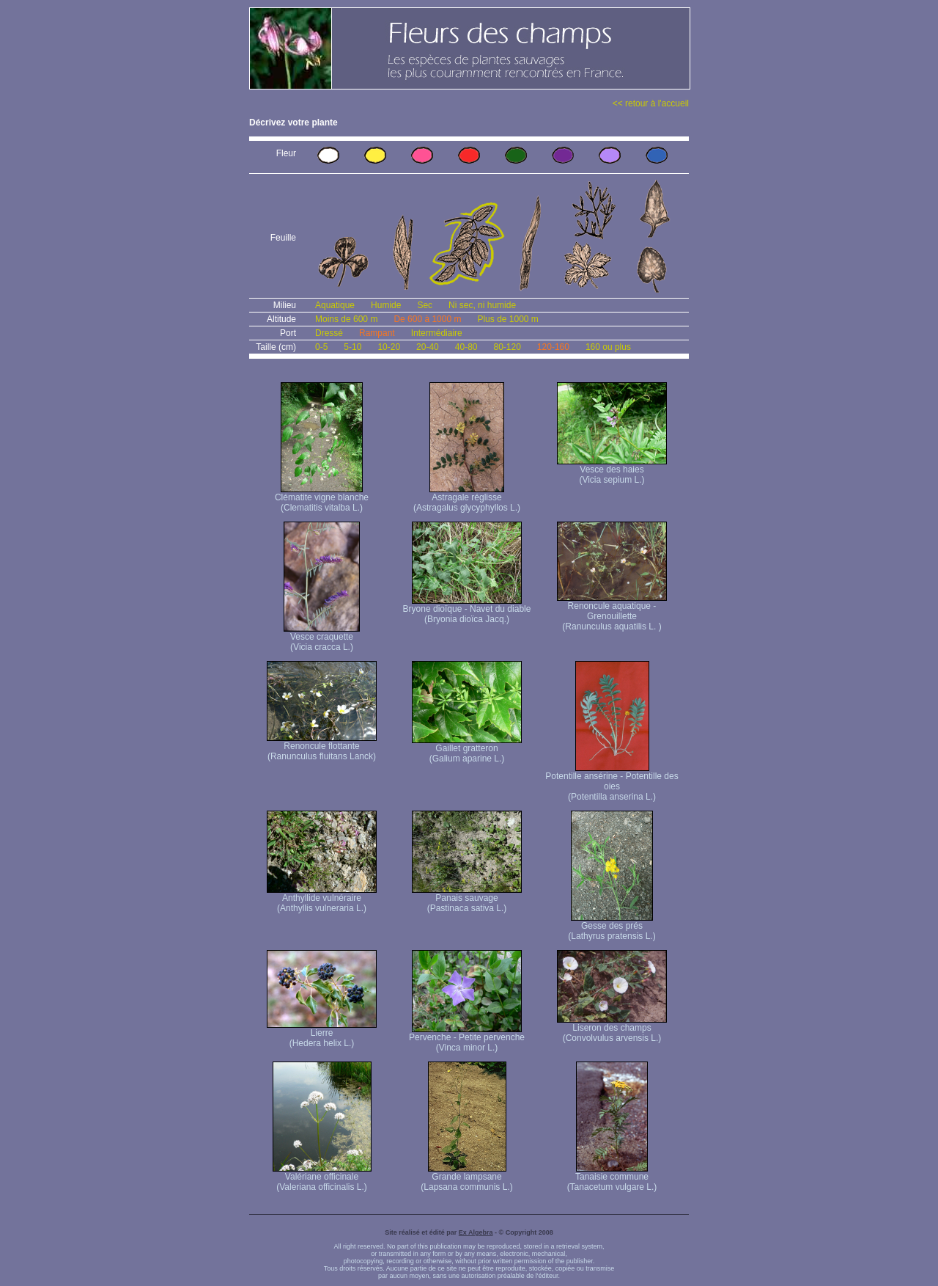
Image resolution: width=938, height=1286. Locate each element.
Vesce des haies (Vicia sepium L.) (612, 470)
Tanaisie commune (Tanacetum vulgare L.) (612, 1177)
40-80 (466, 347)
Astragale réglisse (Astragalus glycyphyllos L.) (466, 498)
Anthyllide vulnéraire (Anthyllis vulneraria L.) (322, 899)
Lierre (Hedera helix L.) (322, 1034)
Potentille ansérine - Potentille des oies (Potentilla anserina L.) (611, 782)
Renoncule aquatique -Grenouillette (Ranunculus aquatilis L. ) (612, 612)
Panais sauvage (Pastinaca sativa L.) (467, 899)
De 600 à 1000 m (427, 319)
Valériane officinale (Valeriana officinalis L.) (322, 1177)
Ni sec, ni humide (482, 305)
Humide (386, 305)
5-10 (352, 347)
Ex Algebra (476, 1232)
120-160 (553, 347)
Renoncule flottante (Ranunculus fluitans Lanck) (322, 747)
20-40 (427, 347)
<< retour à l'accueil (651, 103)
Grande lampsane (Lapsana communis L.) (466, 1177)
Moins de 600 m (346, 319)
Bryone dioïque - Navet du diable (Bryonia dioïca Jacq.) (467, 610)
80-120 (506, 347)
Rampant (377, 333)
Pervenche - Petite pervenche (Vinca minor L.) (467, 1038)
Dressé (329, 333)
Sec (424, 305)
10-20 (388, 347)
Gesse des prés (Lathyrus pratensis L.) (611, 927)
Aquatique (335, 305)
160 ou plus (608, 347)
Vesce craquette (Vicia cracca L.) (322, 638)
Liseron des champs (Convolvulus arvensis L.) (612, 1029)
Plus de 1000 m (507, 319)
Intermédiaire (436, 333)
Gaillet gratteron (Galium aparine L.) (467, 749)
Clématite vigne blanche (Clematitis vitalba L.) (322, 498)
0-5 (321, 347)
